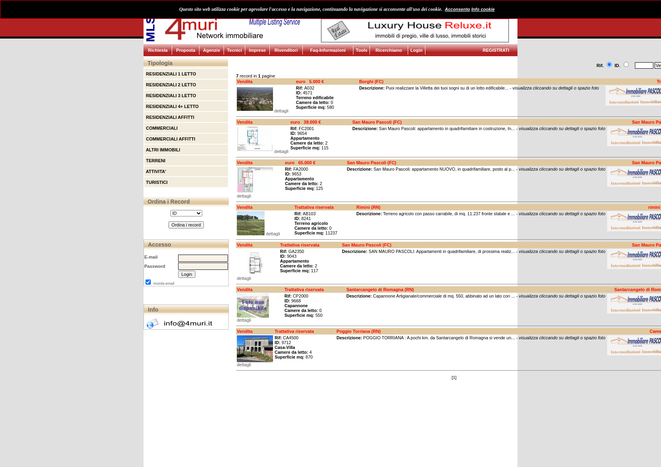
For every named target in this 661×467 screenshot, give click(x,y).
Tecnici (234, 50)
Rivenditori (286, 50)
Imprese (257, 50)
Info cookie (483, 9)
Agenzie (211, 50)
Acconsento (457, 9)
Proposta (185, 50)
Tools (361, 50)
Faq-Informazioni (328, 50)
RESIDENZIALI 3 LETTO (170, 95)
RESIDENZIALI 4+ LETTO (172, 106)
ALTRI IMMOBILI (162, 149)
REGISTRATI (496, 50)
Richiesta (158, 50)
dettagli (281, 110)
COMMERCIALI (161, 128)
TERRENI (155, 160)
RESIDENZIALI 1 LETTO (170, 73)
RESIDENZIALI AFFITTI (169, 117)
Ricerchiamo (389, 50)
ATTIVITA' (155, 171)
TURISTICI (156, 182)
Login (417, 50)
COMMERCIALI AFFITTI (170, 139)
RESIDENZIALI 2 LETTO (170, 84)
